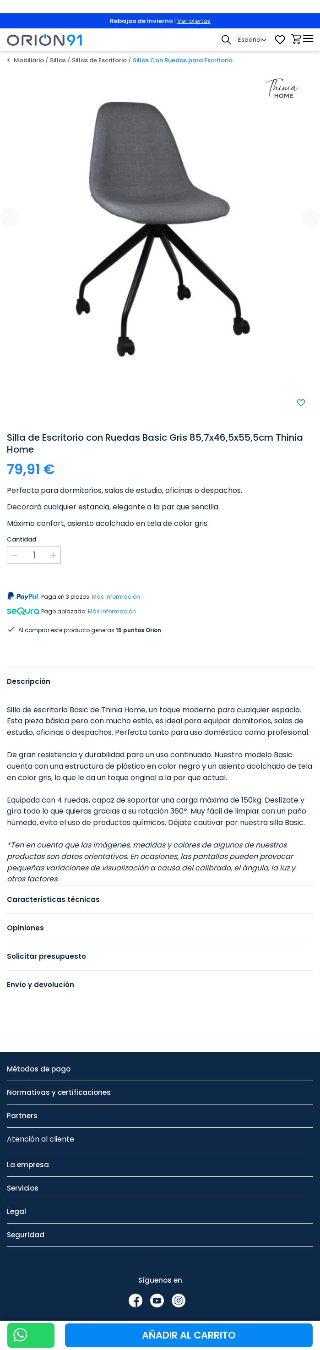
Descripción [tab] (28, 681)
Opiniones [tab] (25, 928)
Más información (116, 597)
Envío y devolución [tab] (40, 984)
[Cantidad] (34, 555)
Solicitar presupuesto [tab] (46, 956)
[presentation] (9, 217)
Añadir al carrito (189, 1335)
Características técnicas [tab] (53, 899)
